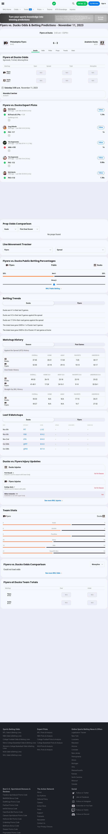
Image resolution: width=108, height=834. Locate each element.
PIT (24, 429)
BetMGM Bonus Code (10, 798)
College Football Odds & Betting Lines (16, 739)
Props (58, 50)
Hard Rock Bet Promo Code (13, 812)
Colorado (75, 750)
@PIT (25, 444)
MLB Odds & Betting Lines (12, 752)
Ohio (73, 767)
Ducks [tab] (28, 303)
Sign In (103, 3)
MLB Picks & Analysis (45, 746)
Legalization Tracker (79, 732)
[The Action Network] (54, 3)
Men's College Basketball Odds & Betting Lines (19, 743)
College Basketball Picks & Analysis (50, 743)
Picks (50, 50)
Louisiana (75, 739)
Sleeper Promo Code (10, 829)
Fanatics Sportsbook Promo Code (15, 795)
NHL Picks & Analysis (45, 750)
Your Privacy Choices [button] (44, 827)
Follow (101, 110)
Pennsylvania (76, 757)
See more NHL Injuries (54, 500)
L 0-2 (42, 429)
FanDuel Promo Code (10, 805)
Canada (74, 784)
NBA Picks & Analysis (45, 736)
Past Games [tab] (79, 344)
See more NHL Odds (54, 573)
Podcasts (40, 816)
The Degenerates (13, 142)
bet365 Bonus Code (10, 809)
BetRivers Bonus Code (11, 826)
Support (40, 813)
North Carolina (77, 777)
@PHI (25, 449)
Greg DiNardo (12, 126)
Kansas (74, 774)
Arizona (74, 746)
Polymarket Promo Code (11, 833)
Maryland (75, 743)
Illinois (74, 760)
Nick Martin (11, 109)
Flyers (11, 265)
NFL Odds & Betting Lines (12, 732)
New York (75, 736)
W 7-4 (42, 449)
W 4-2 (42, 434)
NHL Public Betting (54, 288)
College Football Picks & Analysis (49, 739)
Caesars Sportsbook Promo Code (15, 815)
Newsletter (41, 820)
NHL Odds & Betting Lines (12, 755)
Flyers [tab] (79, 303)
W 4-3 (42, 439)
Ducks (99, 265)
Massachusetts (77, 770)
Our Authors (41, 796)
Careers (40, 803)
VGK (24, 434)
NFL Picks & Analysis (44, 732)
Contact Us (41, 823)
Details (35, 50)
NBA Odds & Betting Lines (12, 736)
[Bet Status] (4, 114)
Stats (73, 50)
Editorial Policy (42, 799)
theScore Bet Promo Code (12, 819)
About (39, 792)
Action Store (41, 806)
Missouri (75, 781)
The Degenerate (13, 157)
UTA (24, 439)
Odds (43, 50)
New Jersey (76, 753)
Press (39, 809)
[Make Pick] (9, 120)
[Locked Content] (54, 284)
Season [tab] (28, 344)
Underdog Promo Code (11, 822)
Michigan (75, 763)
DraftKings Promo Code (11, 802)
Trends (65, 50)
